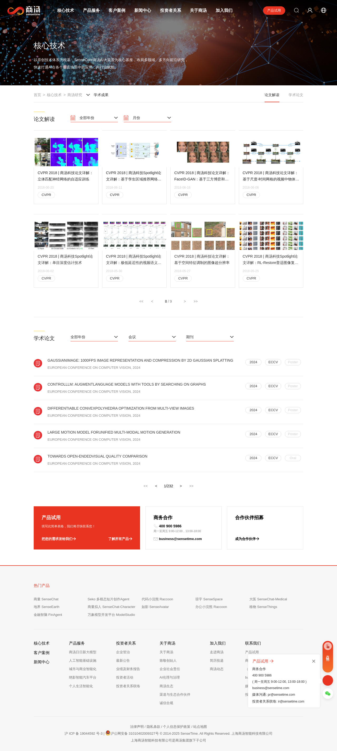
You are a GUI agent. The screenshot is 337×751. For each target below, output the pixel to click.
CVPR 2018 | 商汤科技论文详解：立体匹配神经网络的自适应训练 (65, 176)
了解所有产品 (120, 539)
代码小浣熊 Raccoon (157, 599)
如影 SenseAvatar (155, 607)
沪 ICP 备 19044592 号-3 (83, 733)
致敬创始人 (168, 660)
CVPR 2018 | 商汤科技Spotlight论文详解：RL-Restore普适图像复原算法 (271, 266)
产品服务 (91, 10)
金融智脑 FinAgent (48, 615)
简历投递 (217, 660)
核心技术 (65, 10)
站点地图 (200, 727)
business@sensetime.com (177, 539)
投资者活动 (124, 677)
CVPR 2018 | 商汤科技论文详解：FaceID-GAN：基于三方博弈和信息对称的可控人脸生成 (202, 177)
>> (196, 301)
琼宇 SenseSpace (208, 599)
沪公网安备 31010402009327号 (132, 732)
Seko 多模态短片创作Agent (108, 599)
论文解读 (272, 97)
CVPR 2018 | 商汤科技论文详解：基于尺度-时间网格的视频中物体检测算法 (271, 177)
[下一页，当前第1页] (181, 486)
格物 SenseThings (263, 607)
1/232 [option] (168, 486)
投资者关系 (170, 10)
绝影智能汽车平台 (82, 677)
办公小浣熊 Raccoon (211, 607)
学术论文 (296, 95)
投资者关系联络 (128, 686)
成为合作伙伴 (247, 539)
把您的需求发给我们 (59, 539)
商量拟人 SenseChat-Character (111, 607)
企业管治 (123, 652)
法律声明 (137, 727)
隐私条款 (153, 727)
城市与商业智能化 (82, 669)
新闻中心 (142, 10)
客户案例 (116, 10)
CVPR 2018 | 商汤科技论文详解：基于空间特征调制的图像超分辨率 (202, 265)
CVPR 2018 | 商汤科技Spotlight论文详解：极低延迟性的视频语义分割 (133, 266)
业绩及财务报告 (128, 669)
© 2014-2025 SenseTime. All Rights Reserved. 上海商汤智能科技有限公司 (216, 733)
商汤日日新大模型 (82, 652)
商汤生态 (166, 686)
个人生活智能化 (81, 686)
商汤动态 (217, 669)
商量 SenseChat (46, 599)
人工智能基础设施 (82, 660)
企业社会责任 (170, 669)
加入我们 (224, 10)
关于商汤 (198, 10)
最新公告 (123, 660)
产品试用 (274, 10)
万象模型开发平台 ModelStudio (111, 615)
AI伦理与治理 (170, 677)
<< (141, 301)
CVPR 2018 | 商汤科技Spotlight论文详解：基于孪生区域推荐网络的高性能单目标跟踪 (133, 177)
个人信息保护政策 (176, 727)
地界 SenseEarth (47, 607)
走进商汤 (217, 652)
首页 (37, 95)
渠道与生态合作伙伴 (175, 694)
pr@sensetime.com (281, 694)
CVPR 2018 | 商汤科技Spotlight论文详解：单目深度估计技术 (65, 265)
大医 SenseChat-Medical (268, 599)
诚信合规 (166, 703)
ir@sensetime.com (291, 701)
